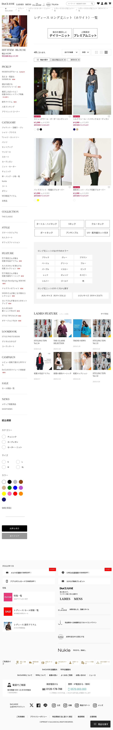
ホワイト (72, 60)
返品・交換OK (21, 662)
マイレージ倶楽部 (87, 662)
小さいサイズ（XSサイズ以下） (91, 295)
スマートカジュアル (10, 232)
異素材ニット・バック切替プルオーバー (89, 189)
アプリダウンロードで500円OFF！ (21, 581)
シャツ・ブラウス (9, 132)
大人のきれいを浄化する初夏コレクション (12, 267)
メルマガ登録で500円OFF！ (30, 571)
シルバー (45, 281)
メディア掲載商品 (9, 404)
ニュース (92, 675)
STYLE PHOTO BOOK (11, 336)
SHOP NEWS (7, 409)
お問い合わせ (81, 675)
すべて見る (104, 314)
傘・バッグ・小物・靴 (11, 176)
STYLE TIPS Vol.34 (11, 315)
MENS (28, 4)
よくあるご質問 (67, 675)
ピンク (83, 269)
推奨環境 (81, 716)
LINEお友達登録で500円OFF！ (86, 571)
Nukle (4, 181)
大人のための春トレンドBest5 (11, 309)
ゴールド (64, 281)
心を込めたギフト (60, 662)
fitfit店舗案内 (66, 669)
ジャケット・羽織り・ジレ (12, 127)
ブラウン (83, 257)
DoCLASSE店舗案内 (49, 669)
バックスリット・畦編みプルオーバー (49, 189)
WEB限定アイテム (9, 196)
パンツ (4, 142)
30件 (84, 52)
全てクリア (14, 536)
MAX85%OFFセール (13, 71)
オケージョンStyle (11, 320)
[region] (56, 3)
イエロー (64, 269)
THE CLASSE (7, 216)
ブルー (83, 263)
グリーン (64, 263)
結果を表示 (14, 528)
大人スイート (7, 237)
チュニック (6, 171)
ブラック (45, 257)
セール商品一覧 (8, 388)
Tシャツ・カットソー (10, 137)
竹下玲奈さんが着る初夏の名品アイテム (12, 259)
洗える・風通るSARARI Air (8, 77)
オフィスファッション (11, 242)
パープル (45, 269)
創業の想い (53, 675)
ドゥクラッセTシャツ (12, 288)
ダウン (4, 191)
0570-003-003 (78, 689)
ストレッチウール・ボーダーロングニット (51, 119)
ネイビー (83, 275)
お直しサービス (46, 662)
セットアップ (7, 147)
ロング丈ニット (57, 60)
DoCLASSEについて (24, 675)
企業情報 (93, 716)
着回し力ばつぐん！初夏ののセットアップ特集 (12, 94)
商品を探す (101, 724)
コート (4, 186)
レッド (45, 275)
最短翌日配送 (33, 662)
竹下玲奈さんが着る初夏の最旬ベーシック (13, 274)
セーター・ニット (15, 447)
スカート (5, 156)
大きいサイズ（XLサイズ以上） (54, 295)
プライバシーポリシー (38, 716)
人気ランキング (8, 106)
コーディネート (8, 346)
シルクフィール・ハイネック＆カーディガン (91, 119)
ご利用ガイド (7, 662)
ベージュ (45, 263)
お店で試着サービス (103, 662)
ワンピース (6, 152)
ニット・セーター (9, 166)
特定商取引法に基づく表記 (62, 716)
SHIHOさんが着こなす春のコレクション (14, 294)
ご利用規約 (20, 716)
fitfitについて (41, 675)
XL (23, 467)
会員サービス (73, 662)
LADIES (20, 4)
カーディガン (7, 161)
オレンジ (64, 275)
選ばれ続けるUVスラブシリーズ (11, 85)
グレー (64, 257)
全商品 (4, 200)
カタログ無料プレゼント (73, 581)
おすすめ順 (69, 52)
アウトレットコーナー (11, 111)
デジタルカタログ (9, 341)
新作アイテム (9, 101)
